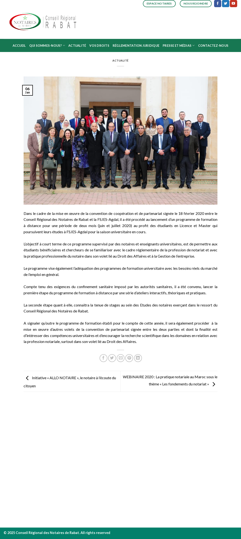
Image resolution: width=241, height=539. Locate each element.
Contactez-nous (213, 45)
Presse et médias (179, 45)
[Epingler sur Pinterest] (129, 358)
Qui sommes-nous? (47, 45)
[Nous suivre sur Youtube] (233, 3)
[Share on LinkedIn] (138, 358)
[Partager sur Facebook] (103, 358)
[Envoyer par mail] (121, 358)
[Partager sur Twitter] (112, 358)
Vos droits (99, 45)
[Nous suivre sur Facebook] (217, 3)
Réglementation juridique (136, 45)
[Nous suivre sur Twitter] (225, 3)
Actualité (77, 45)
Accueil (19, 45)
